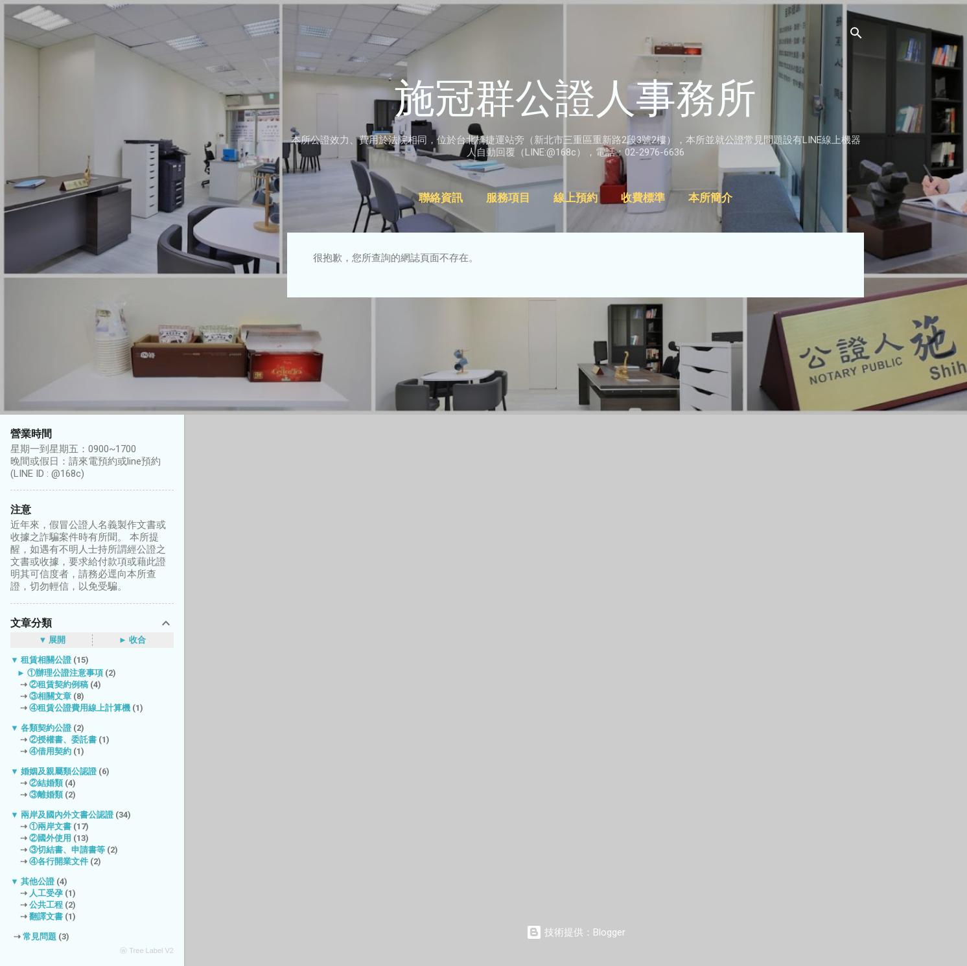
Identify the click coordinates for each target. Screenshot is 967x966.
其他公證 (37, 881)
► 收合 (132, 640)
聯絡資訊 (441, 198)
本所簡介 (710, 198)
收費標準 (643, 198)
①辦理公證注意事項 (65, 673)
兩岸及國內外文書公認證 (67, 815)
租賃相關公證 (46, 660)
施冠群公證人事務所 (575, 98)
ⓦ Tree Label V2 (147, 950)
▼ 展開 (52, 640)
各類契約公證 (46, 728)
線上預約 (575, 198)
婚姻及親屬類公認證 (59, 771)
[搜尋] (856, 35)
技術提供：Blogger (575, 932)
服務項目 (508, 198)
